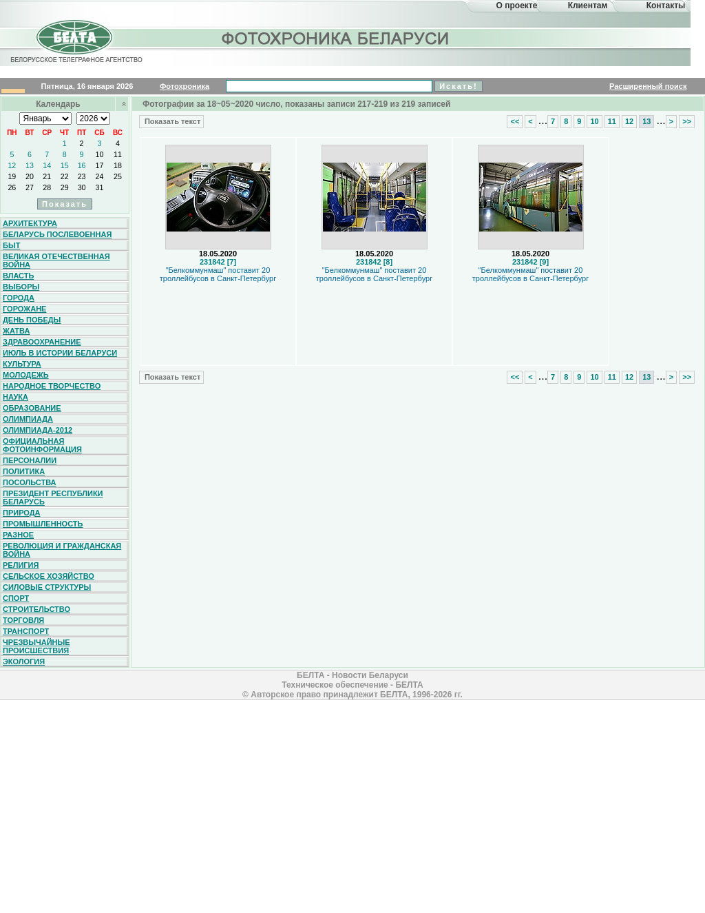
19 (12, 176)
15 (65, 165)
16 (82, 165)
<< (514, 121)
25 (118, 176)
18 (118, 165)
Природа (22, 513)
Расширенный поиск (647, 86)
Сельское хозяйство (48, 576)
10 (100, 154)
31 (100, 187)
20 (29, 176)
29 (65, 187)
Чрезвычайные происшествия (36, 646)
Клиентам (588, 5)
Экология (24, 661)
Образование (32, 408)
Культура (22, 364)
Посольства (29, 482)
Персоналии (29, 460)
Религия (21, 565)
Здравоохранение (42, 342)
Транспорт (26, 631)
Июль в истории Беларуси (60, 353)
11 (118, 154)
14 (47, 165)
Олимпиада (28, 419)
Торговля (23, 620)
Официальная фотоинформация (42, 445)
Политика (24, 471)
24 (100, 176)
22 (65, 176)
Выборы (21, 287)
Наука (15, 397)
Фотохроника (184, 86)
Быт (11, 245)
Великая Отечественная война (56, 260)
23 (82, 176)
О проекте (517, 5)
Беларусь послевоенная (57, 234)
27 (29, 187)
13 (29, 165)
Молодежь (26, 375)
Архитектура (30, 223)
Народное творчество (52, 386)
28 (47, 187)
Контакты (666, 5)
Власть (18, 275)
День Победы (32, 320)
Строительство (36, 609)
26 (12, 187)
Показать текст (171, 121)
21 (47, 176)
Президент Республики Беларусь (53, 497)
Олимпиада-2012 (37, 430)
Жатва (16, 331)
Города (18, 298)
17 (100, 165)
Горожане (24, 309)
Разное (18, 535)
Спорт (16, 598)
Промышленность (43, 524)
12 (12, 165)
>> (686, 121)
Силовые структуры (47, 587)
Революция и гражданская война (62, 550)
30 (82, 187)
